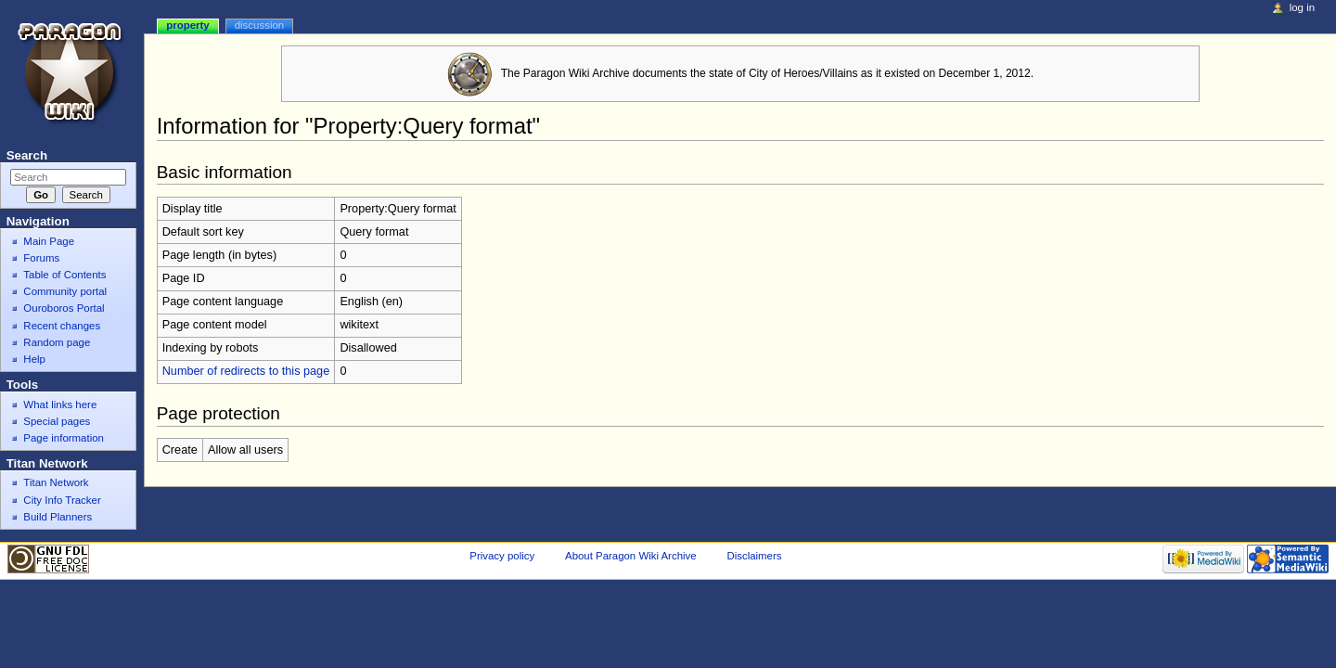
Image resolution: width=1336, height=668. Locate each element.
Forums (41, 257)
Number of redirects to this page (246, 371)
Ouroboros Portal (63, 308)
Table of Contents (64, 274)
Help (34, 359)
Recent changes (61, 325)
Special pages (56, 421)
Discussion (259, 25)
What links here (59, 404)
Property (187, 25)
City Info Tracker (61, 500)
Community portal (65, 291)
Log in (1302, 7)
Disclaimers (753, 555)
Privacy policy (501, 555)
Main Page (48, 241)
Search (26, 155)
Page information (63, 437)
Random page (56, 342)
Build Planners (57, 516)
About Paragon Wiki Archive (631, 555)
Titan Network (55, 482)
